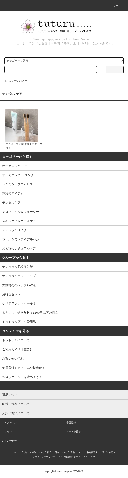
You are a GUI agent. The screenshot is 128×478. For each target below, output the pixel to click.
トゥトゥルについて (16, 340)
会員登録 (71, 422)
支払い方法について (34, 452)
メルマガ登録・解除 (68, 456)
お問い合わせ (9, 440)
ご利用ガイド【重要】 (17, 349)
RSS (85, 456)
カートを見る (73, 431)
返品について (77, 452)
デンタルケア (20, 81)
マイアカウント (10, 422)
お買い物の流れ (13, 358)
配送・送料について (57, 452)
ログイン (7, 431)
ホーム (7, 81)
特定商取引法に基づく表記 (100, 452)
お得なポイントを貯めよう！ (22, 377)
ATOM (92, 456)
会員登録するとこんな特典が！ (23, 367)
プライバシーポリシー (44, 456)
